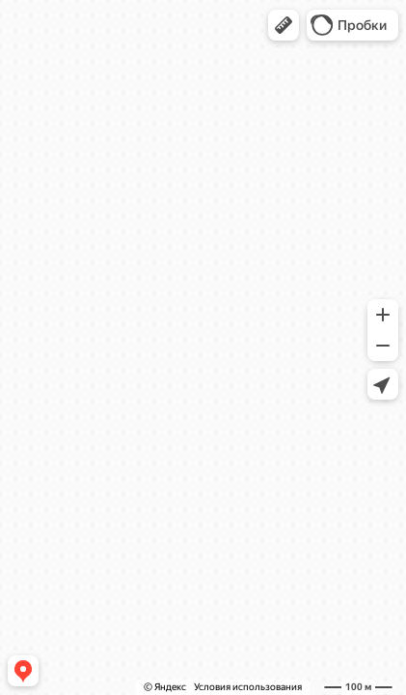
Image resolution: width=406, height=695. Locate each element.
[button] (283, 25)
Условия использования (248, 686)
